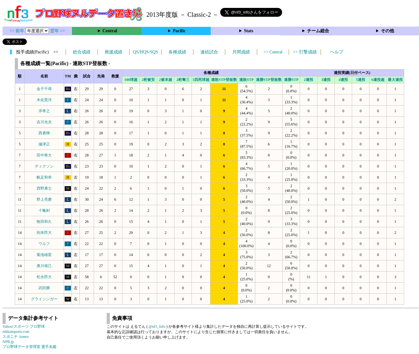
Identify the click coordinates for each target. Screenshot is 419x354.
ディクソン (44, 166)
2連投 (308, 79)
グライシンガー (44, 299)
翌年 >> (57, 30)
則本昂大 (44, 232)
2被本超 (165, 79)
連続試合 (209, 52)
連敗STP (246, 79)
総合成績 (82, 52)
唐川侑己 (44, 266)
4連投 (343, 79)
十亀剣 (44, 210)
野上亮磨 (44, 199)
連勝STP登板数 (269, 79)
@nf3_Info (157, 326)
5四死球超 (201, 79)
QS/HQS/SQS (145, 52)
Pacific (179, 30)
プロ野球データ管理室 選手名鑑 (29, 347)
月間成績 (241, 52)
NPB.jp (8, 341)
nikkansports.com (16, 331)
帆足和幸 (44, 177)
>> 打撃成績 (304, 52)
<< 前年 (17, 30)
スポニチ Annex (16, 336)
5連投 (360, 79)
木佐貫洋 (44, 100)
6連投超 (378, 79)
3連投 (326, 79)
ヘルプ (336, 52)
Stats (248, 30)
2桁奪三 (183, 79)
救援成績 (113, 52)
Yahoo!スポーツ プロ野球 (24, 326)
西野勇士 (44, 188)
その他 (387, 30)
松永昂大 (44, 277)
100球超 (131, 79)
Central (110, 30)
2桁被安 (148, 79)
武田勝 (44, 288)
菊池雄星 (44, 255)
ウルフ (44, 243)
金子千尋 (44, 89)
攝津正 (44, 144)
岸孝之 (44, 111)
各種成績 (177, 52)
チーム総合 (318, 30)
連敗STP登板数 (224, 79)
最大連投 (395, 79)
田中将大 (44, 155)
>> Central (273, 52)
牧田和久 (44, 221)
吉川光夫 (44, 122)
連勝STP (291, 79)
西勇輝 (44, 133)
